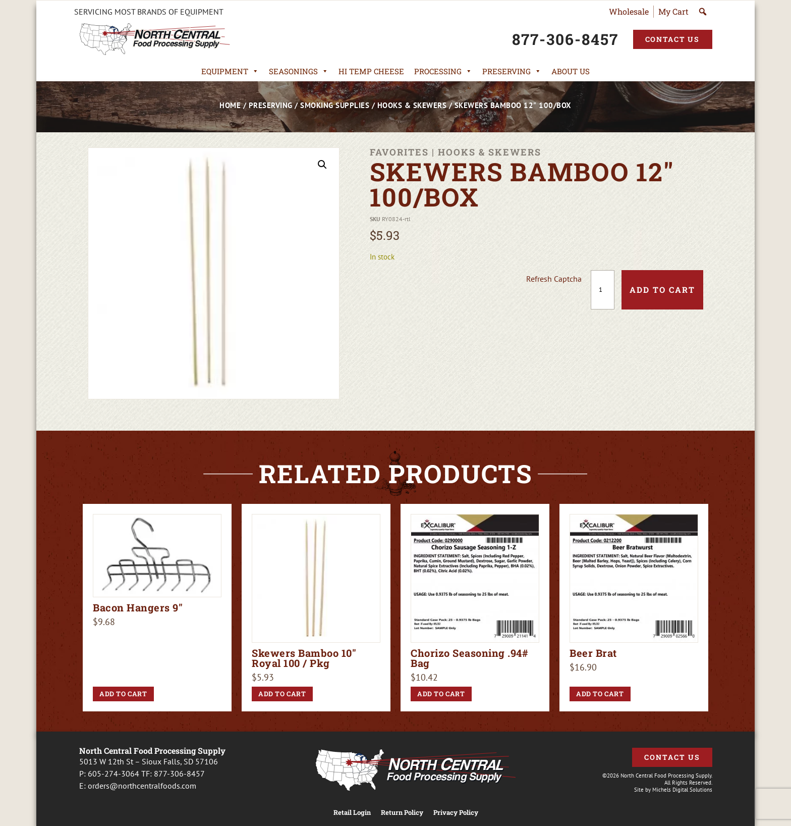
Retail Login (352, 812)
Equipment (230, 71)
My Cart (673, 11)
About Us (570, 71)
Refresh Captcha (554, 279)
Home (230, 105)
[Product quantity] (602, 289)
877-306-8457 (179, 773)
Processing (443, 71)
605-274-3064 (113, 773)
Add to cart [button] (123, 693)
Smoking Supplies (334, 105)
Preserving (511, 71)
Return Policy (402, 812)
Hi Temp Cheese (371, 71)
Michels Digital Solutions (682, 789)
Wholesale (629, 11)
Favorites (399, 152)
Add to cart (662, 289)
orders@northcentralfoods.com (142, 786)
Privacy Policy (455, 812)
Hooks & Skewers (412, 105)
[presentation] (449, 289)
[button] (322, 165)
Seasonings (298, 71)
